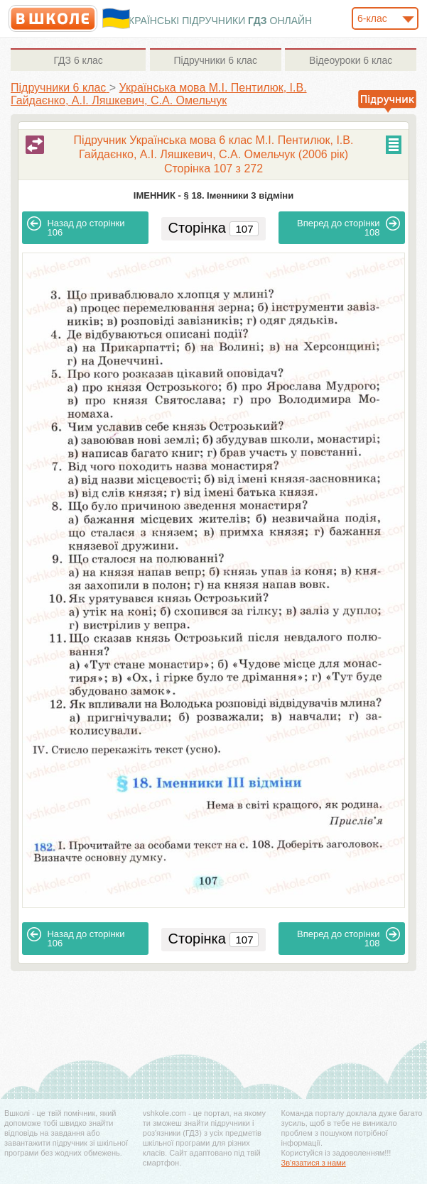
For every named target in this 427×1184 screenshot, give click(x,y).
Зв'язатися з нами (313, 1162)
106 (75, 227)
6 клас (77, 60)
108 (348, 227)
